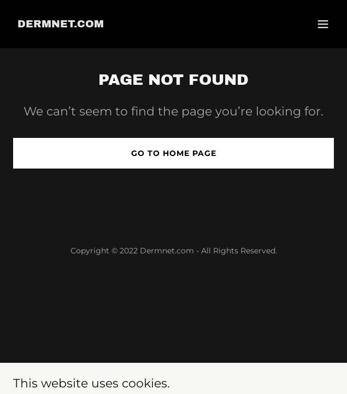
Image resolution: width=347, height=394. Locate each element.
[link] (60, 24)
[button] (323, 24)
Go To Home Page (173, 153)
